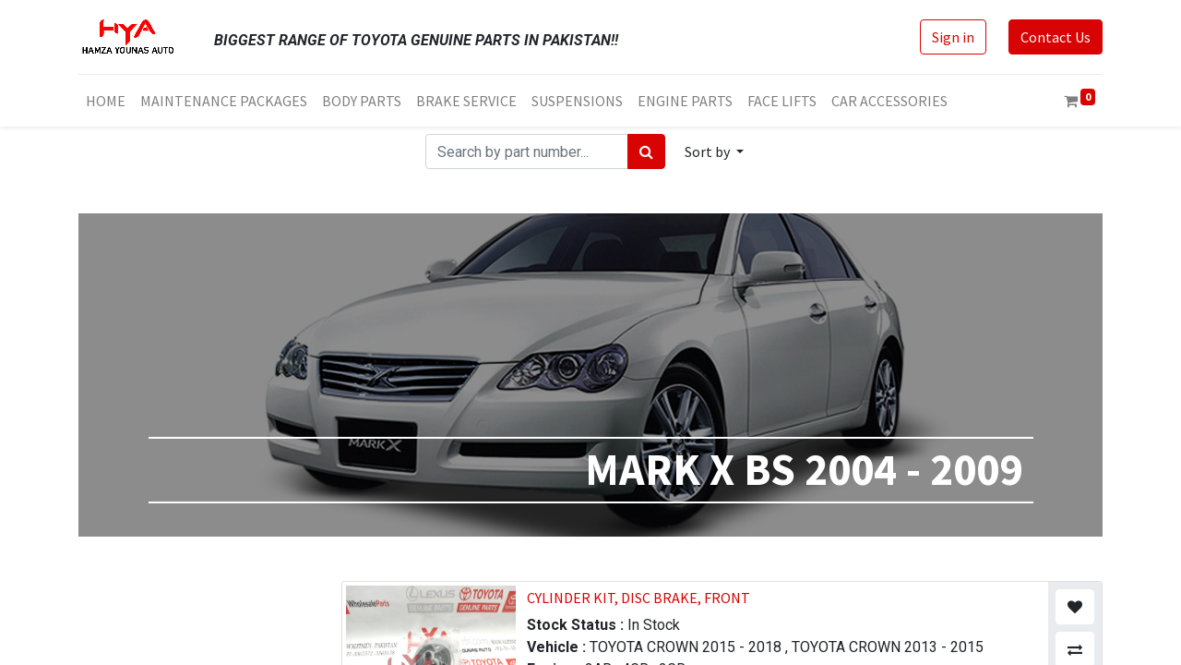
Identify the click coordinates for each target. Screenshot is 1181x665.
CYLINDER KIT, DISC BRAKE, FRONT (638, 597)
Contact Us (1055, 37)
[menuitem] (105, 100)
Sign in (953, 37)
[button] (714, 151)
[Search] (646, 151)
